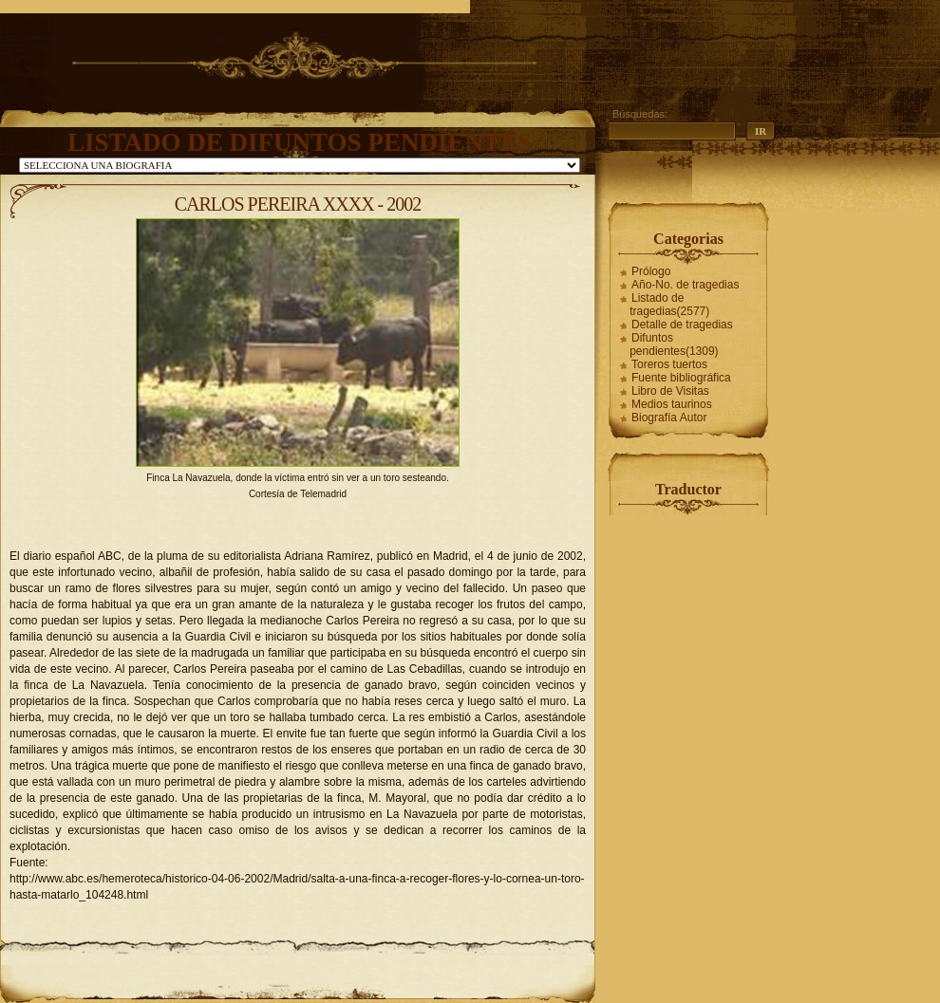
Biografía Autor (668, 417)
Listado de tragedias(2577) (669, 304)
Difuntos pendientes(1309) (674, 344)
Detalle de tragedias (682, 324)
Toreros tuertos (669, 364)
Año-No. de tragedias (685, 284)
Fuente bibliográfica (681, 377)
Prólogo (650, 271)
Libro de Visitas (670, 391)
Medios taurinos (671, 404)
